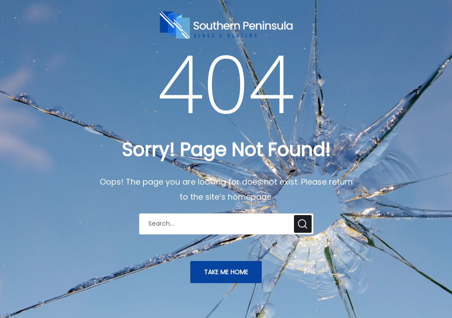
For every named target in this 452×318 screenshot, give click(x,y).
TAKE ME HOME (226, 272)
